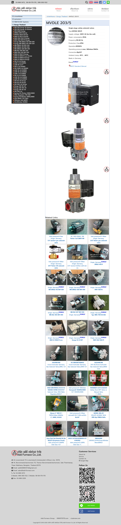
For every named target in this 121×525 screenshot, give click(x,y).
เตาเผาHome (51, 16)
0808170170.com (62, 518)
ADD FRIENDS (91, 505)
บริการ (90, 9)
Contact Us (82, 459)
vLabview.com (75, 518)
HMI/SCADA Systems (21, 22)
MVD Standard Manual (77, 66)
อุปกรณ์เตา (17, 19)
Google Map (84, 461)
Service (81, 457)
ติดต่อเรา (105, 9)
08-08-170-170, (31, 2)
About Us (82, 454)
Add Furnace (91, 511)
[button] (86, 3)
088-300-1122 (42, 2)
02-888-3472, (20, 2)
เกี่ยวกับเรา (74, 9)
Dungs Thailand (62, 16)
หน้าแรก (58, 9)
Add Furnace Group (48, 518)
